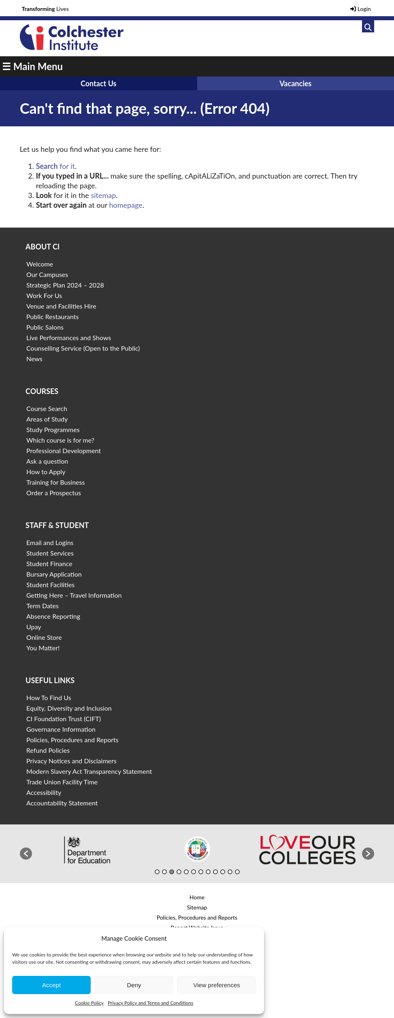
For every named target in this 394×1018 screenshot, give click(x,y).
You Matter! (43, 648)
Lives (45, 8)
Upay (33, 626)
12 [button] (237, 871)
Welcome (39, 264)
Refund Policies (48, 750)
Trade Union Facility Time (62, 782)
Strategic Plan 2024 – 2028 (65, 285)
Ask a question (47, 461)
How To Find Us (48, 697)
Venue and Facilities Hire (61, 306)
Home (197, 897)
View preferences (216, 985)
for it (55, 166)
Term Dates (42, 605)
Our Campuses (47, 274)
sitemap (103, 195)
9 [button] (215, 871)
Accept (51, 985)
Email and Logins (49, 542)
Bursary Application (54, 574)
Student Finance (49, 563)
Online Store (44, 637)
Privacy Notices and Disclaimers (71, 761)
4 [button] (179, 871)
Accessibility (43, 792)
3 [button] (171, 871)
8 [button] (208, 871)
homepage (125, 204)
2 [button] (164, 871)
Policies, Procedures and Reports (72, 739)
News (34, 358)
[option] (87, 850)
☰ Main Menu (32, 66)
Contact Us (99, 83)
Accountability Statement (62, 803)
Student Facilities (50, 584)
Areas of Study (47, 419)
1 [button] (157, 871)
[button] (26, 854)
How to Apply (45, 471)
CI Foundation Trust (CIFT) (63, 718)
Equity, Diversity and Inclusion (69, 708)
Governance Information (61, 729)
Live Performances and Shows (68, 337)
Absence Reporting (53, 616)
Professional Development (63, 450)
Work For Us (44, 295)
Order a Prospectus (53, 492)
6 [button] (193, 871)
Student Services (50, 553)
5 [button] (186, 871)
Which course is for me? (60, 440)
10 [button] (222, 871)
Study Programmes (53, 429)
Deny (134, 985)
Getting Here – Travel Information (73, 595)
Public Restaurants (52, 316)
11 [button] (230, 871)
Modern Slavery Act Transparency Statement (89, 771)
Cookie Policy (89, 1003)
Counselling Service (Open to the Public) (83, 348)
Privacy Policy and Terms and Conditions (150, 1003)
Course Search (46, 408)
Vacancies (295, 83)
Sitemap (197, 907)
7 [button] (200, 871)
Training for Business (55, 482)
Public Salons (45, 327)
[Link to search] (368, 26)
